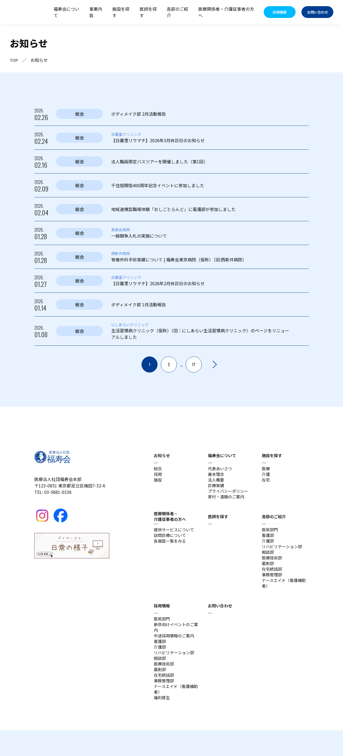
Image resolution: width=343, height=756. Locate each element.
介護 (266, 475)
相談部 (268, 560)
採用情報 (162, 619)
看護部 (268, 541)
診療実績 (216, 488)
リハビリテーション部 (283, 554)
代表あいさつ (221, 469)
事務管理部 (272, 586)
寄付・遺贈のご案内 (227, 501)
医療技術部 (272, 567)
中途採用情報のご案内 (175, 652)
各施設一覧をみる (171, 547)
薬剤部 (268, 573)
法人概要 (216, 482)
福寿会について (66, 12)
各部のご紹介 (177, 12)
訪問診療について (171, 541)
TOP (14, 60)
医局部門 (270, 535)
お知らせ (162, 455)
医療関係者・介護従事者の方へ (226, 12)
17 (193, 364)
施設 (158, 482)
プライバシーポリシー (229, 494)
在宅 (266, 482)
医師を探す (148, 12)
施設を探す (120, 12)
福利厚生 (162, 723)
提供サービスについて (175, 535)
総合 (158, 469)
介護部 (268, 547)
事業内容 (95, 12)
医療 (266, 469)
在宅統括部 (272, 580)
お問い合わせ (221, 619)
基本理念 (216, 475)
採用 (158, 475)
